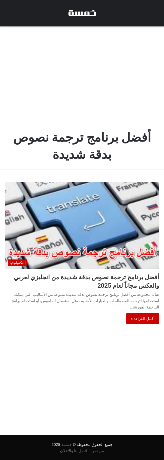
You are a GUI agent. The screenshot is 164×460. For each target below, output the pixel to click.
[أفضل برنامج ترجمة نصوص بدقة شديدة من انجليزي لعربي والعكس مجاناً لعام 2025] (82, 225)
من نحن (97, 451)
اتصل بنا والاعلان (73, 451)
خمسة (66, 444)
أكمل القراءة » (143, 318)
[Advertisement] (82, 74)
